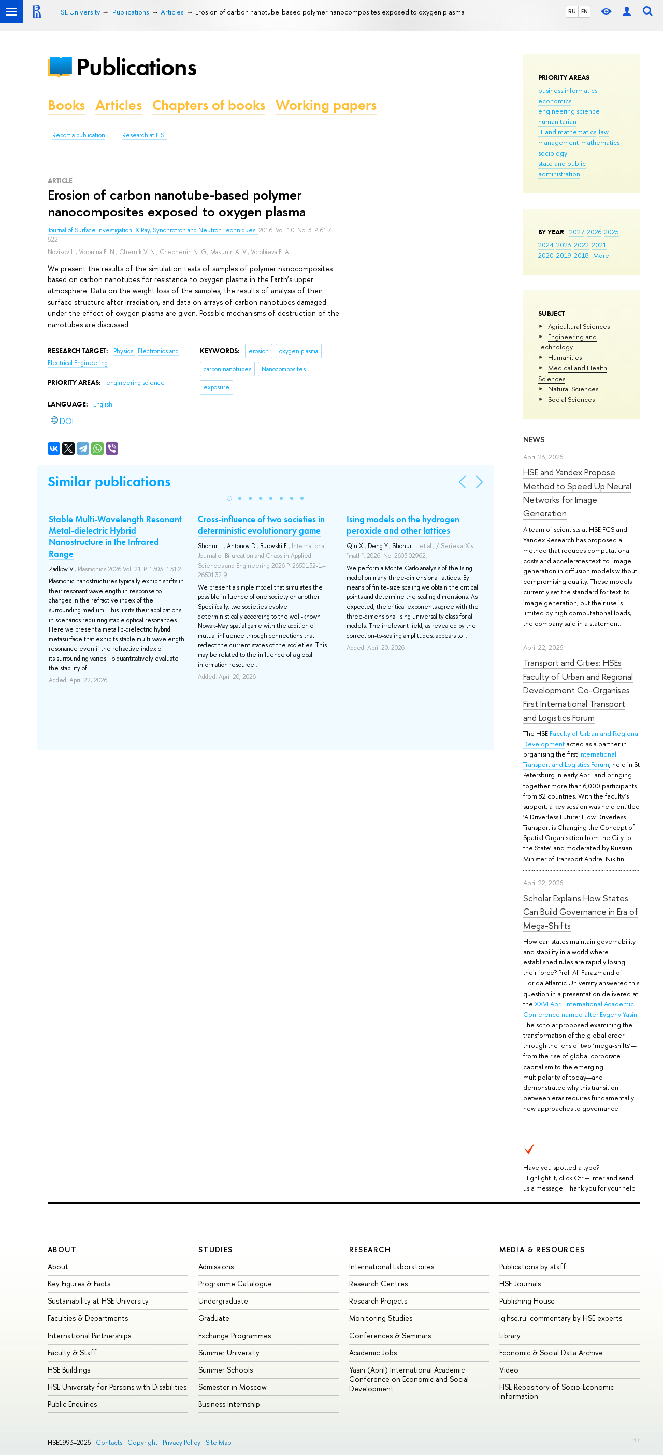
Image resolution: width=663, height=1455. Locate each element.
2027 (576, 231)
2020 (546, 255)
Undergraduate (223, 1301)
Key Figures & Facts (79, 1284)
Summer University (229, 1353)
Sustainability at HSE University (98, 1301)
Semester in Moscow (232, 1387)
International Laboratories (391, 1266)
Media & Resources (542, 1249)
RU (572, 11)
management (558, 142)
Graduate (213, 1318)
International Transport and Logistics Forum (569, 759)
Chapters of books (208, 105)
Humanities (565, 357)
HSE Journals (520, 1284)
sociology (552, 153)
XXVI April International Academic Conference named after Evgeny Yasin (580, 1009)
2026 (594, 231)
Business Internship (229, 1404)
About (62, 1249)
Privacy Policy (181, 1442)
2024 (546, 244)
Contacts (109, 1442)
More (601, 255)
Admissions (216, 1266)
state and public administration (562, 168)
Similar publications (109, 481)
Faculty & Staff (72, 1353)
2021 (599, 244)
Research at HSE (144, 135)
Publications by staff (532, 1266)
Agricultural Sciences (579, 326)
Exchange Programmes (234, 1335)
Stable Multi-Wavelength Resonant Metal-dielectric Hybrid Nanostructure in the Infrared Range (115, 536)
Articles (118, 105)
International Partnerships (89, 1335)
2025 (611, 231)
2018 (581, 255)
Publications (136, 66)
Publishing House (527, 1301)
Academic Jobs (373, 1353)
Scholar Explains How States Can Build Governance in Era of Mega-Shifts (580, 911)
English (102, 404)
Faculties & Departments (88, 1318)
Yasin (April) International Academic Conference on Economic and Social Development (409, 1379)
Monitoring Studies (380, 1318)
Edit (635, 1440)
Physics (124, 351)
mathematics (600, 142)
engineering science (569, 111)
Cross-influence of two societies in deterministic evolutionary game (261, 524)
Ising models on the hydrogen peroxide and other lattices (403, 524)
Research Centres (378, 1284)
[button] (229, 498)
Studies (215, 1249)
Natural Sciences (573, 389)
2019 (563, 255)
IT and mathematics (567, 131)
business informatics (567, 90)
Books (66, 105)
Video (508, 1370)
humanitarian (557, 121)
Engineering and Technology (567, 342)
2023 (563, 244)
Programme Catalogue (235, 1284)
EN (584, 11)
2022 (581, 244)
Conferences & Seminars (390, 1335)
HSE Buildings (69, 1370)
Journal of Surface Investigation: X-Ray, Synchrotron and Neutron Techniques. (153, 230)
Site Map (219, 1442)
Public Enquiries (72, 1404)
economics (554, 100)
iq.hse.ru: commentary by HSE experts (560, 1318)
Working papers (326, 105)
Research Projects (378, 1301)
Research (370, 1249)
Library (510, 1335)
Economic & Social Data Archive (551, 1353)
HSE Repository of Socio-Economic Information (556, 1391)
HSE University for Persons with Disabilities (117, 1387)
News (534, 439)
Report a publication (78, 135)
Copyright (142, 1442)
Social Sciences (571, 399)
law (604, 131)
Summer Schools (225, 1370)
